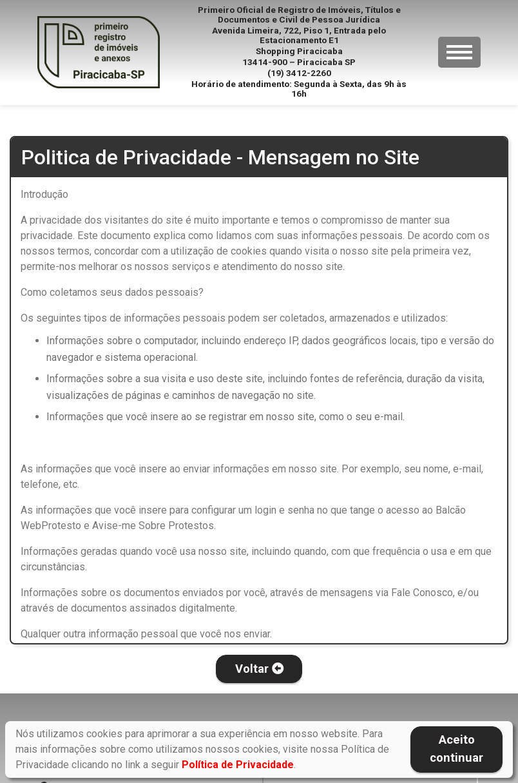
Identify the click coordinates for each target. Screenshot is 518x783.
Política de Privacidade (238, 765)
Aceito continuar (456, 749)
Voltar (259, 669)
